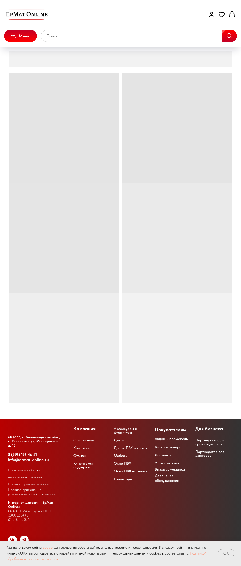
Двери (119, 440)
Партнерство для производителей (209, 442)
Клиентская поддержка (83, 465)
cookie (48, 547)
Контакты (81, 448)
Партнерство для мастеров (209, 453)
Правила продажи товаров (28, 484)
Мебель (120, 455)
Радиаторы (123, 479)
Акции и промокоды (171, 439)
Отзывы (79, 455)
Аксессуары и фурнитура (125, 430)
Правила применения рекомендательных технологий (32, 491)
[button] (211, 14)
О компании (83, 440)
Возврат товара (168, 447)
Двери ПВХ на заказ (131, 448)
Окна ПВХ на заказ (130, 471)
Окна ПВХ (122, 463)
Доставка (163, 455)
